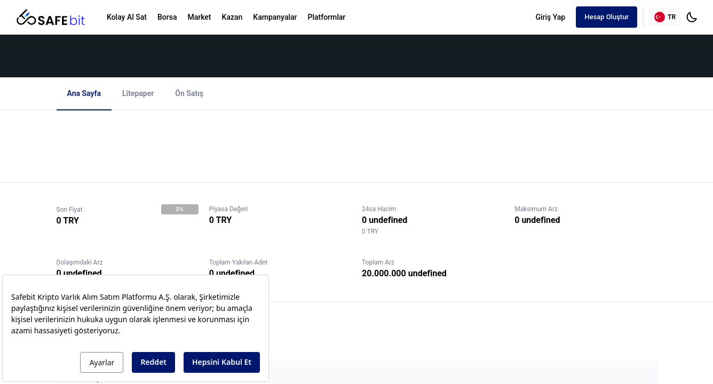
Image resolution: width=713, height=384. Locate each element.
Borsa (167, 17)
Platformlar (327, 17)
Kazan (232, 17)
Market (199, 17)
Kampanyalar (275, 17)
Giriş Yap (550, 17)
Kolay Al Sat (127, 17)
